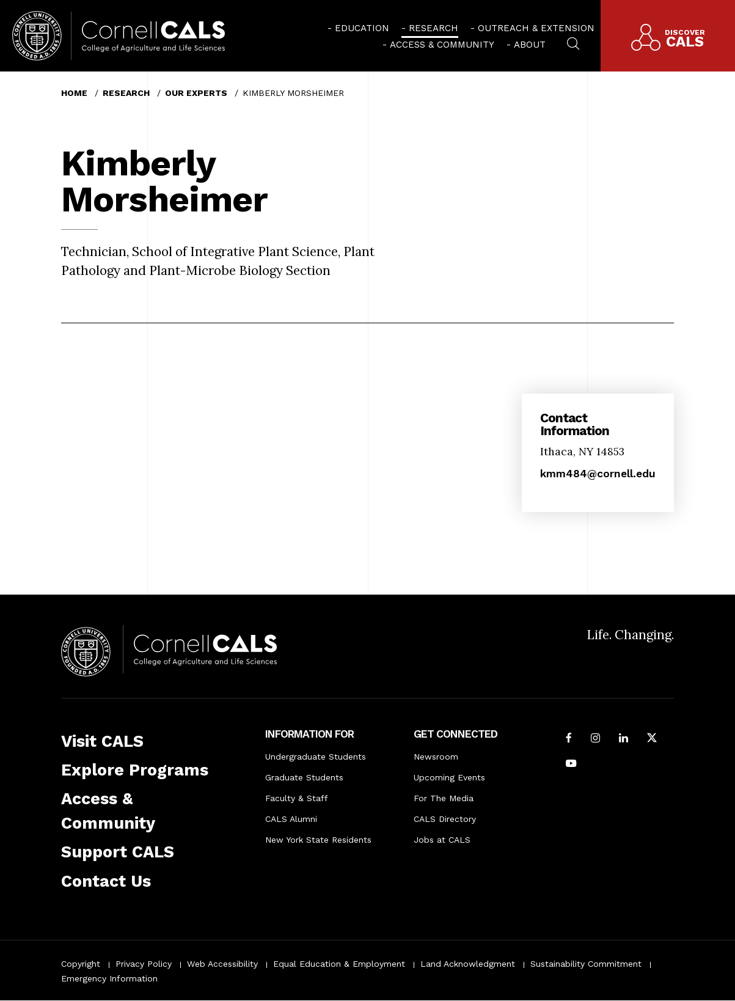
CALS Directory (445, 819)
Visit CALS (102, 741)
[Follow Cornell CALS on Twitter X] (652, 739)
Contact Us (106, 881)
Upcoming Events (449, 777)
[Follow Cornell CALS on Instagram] (595, 739)
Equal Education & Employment (339, 964)
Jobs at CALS (442, 840)
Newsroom (436, 756)
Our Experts (196, 93)
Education (362, 28)
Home (74, 93)
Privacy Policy (143, 964)
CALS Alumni (291, 819)
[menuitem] (358, 27)
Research (433, 28)
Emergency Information (109, 978)
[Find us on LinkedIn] (623, 739)
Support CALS (117, 852)
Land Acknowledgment (467, 964)
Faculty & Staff (296, 798)
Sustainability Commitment (586, 964)
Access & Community (442, 44)
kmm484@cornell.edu (598, 474)
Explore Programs (134, 770)
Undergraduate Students (315, 756)
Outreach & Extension (536, 28)
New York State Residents (318, 840)
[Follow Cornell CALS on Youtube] (571, 764)
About (530, 44)
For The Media (444, 798)
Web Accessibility (222, 964)
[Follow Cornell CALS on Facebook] (569, 739)
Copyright (80, 964)
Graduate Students (304, 777)
